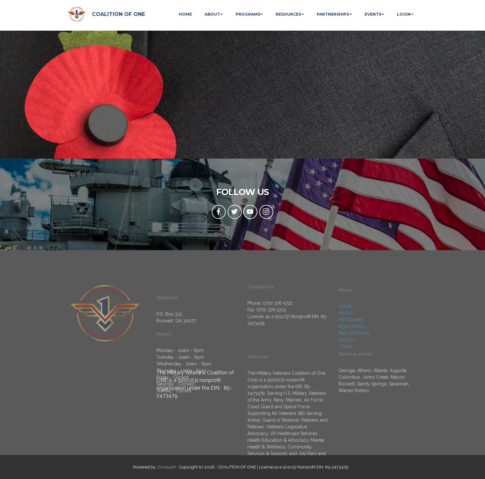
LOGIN (404, 14)
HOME (185, 14)
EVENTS (373, 14)
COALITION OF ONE (118, 14)
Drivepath (166, 467)
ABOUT (212, 14)
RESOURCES (288, 14)
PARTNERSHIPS (333, 14)
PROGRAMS (248, 14)
